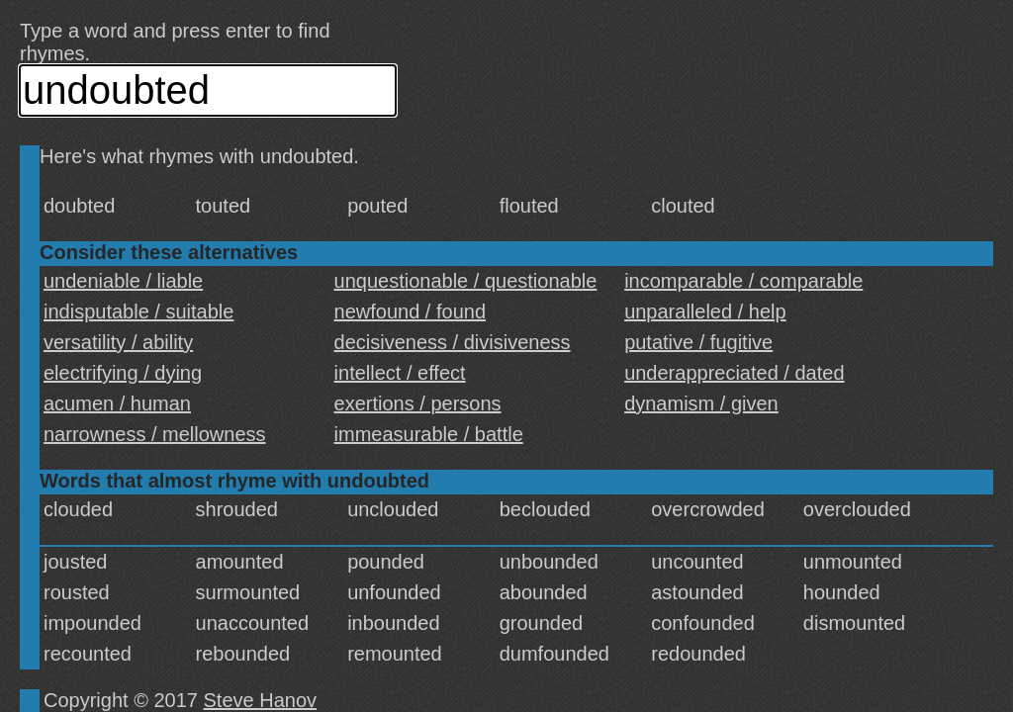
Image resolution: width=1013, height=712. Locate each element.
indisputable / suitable (138, 311)
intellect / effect (400, 373)
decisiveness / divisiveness (452, 342)
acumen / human (117, 403)
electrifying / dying (123, 373)
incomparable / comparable (743, 281)
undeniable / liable (123, 281)
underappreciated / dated (734, 373)
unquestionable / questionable (466, 281)
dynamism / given (701, 403)
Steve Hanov (261, 700)
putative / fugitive (698, 342)
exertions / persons (418, 403)
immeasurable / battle (428, 434)
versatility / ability (118, 342)
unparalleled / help (704, 311)
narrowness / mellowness (155, 434)
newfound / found (410, 311)
